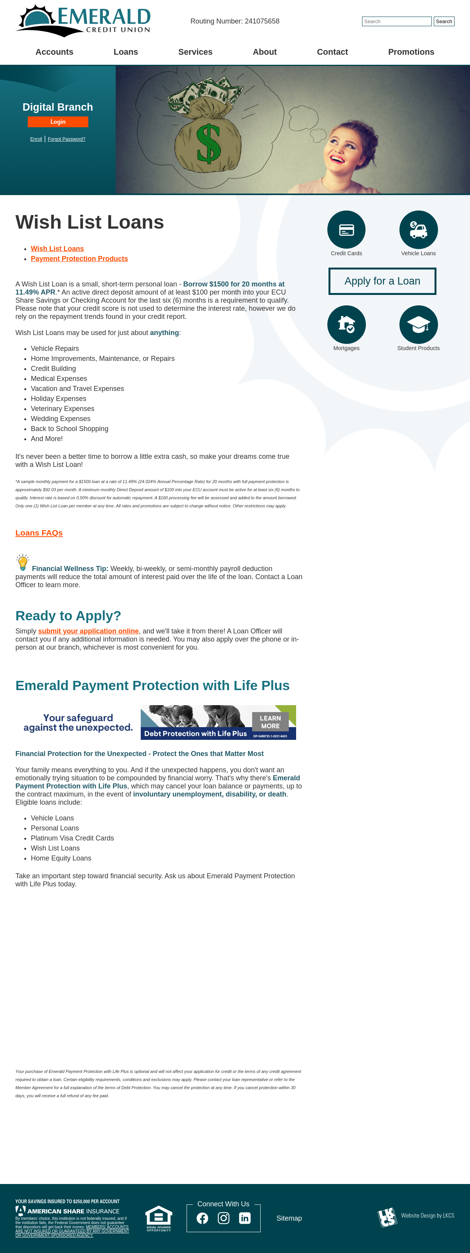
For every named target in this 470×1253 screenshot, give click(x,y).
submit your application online (88, 631)
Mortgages (347, 348)
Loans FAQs (39, 532)
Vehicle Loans (418, 253)
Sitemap (289, 1218)
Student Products (418, 348)
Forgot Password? (66, 139)
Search (444, 21)
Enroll (36, 139)
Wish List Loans (57, 249)
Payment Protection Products (79, 259)
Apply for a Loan (383, 281)
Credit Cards (346, 253)
